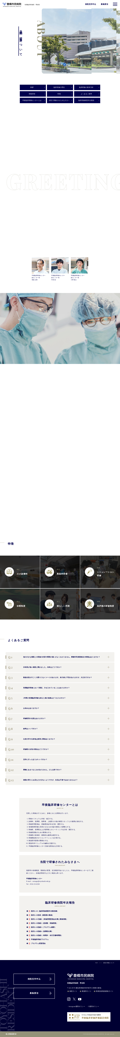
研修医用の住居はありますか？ (26, 718)
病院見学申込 (90, 4)
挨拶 (31, 87)
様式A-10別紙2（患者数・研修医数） (42, 923)
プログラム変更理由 (36, 943)
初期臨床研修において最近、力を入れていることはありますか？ (38, 687)
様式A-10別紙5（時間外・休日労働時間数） (44, 935)
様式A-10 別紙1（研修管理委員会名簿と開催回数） (47, 919)
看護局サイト (85, 991)
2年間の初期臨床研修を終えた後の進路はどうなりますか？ (36, 698)
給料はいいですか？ (22, 729)
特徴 (59, 94)
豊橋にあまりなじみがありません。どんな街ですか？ (34, 770)
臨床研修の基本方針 (86, 87)
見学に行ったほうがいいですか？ (26, 759)
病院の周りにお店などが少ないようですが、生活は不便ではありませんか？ (42, 780)
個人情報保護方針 (11, 1034)
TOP (96, 962)
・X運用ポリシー (93, 1006)
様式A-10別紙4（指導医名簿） (39, 931)
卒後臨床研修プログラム (37, 939)
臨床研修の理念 (59, 87)
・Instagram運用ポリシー (76, 1006)
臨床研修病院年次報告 (86, 100)
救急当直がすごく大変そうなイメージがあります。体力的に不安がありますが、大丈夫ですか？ (49, 677)
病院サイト (72, 991)
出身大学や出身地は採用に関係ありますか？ (30, 739)
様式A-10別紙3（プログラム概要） (41, 927)
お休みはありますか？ (22, 708)
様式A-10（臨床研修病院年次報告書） (42, 911)
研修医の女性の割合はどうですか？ (27, 749)
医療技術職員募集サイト (103, 991)
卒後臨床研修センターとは (32, 100)
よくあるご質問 (86, 94)
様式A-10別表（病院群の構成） (40, 915)
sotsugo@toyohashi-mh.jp (41, 881)
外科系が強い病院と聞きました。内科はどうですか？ (34, 667)
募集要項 (104, 4)
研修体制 (32, 94)
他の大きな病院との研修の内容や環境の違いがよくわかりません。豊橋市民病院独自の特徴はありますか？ (53, 657)
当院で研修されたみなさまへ (59, 100)
